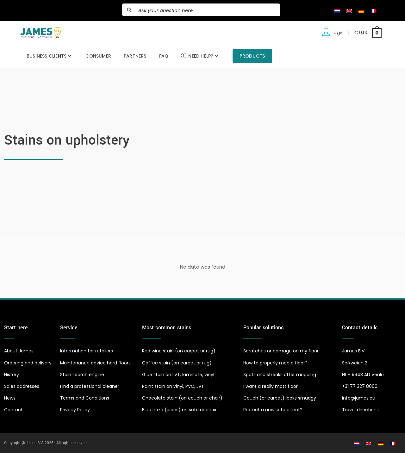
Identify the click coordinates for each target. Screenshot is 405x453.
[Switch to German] (361, 10)
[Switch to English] (349, 10)
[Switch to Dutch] (337, 10)
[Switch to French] (373, 10)
